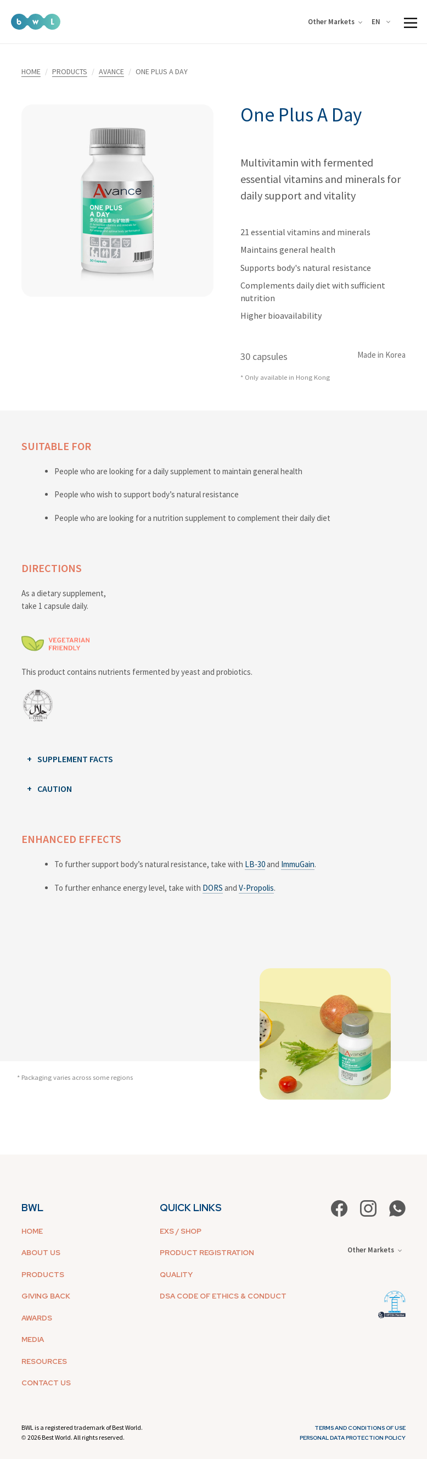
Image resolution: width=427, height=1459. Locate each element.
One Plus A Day (301, 115)
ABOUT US (40, 1252)
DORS (213, 888)
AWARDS (36, 1318)
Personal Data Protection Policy (353, 1437)
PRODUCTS (69, 71)
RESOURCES (44, 1361)
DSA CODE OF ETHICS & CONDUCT (223, 1296)
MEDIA (32, 1339)
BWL (32, 1207)
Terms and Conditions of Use (360, 1428)
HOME (31, 71)
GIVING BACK (45, 1296)
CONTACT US (46, 1383)
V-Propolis (256, 888)
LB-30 (255, 864)
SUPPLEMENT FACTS (75, 758)
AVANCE (111, 71)
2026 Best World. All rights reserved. (76, 1437)
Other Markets (335, 21)
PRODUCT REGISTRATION (207, 1252)
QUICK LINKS (191, 1207)
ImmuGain (297, 864)
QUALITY (176, 1274)
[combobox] (383, 21)
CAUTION (54, 788)
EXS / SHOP (180, 1231)
